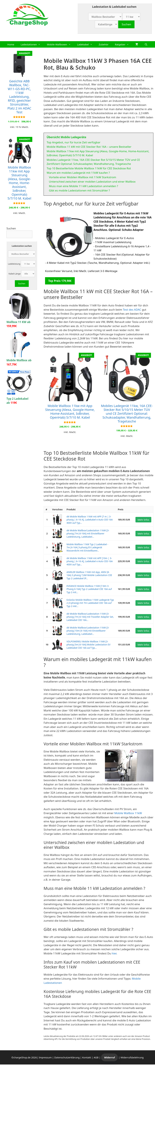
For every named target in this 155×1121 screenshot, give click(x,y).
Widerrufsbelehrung (132, 1057)
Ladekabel (86, 44)
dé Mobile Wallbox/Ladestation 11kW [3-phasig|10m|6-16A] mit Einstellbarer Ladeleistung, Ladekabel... (88, 630)
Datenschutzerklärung (67, 1057)
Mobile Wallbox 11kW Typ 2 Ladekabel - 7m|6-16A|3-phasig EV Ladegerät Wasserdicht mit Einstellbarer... (87, 547)
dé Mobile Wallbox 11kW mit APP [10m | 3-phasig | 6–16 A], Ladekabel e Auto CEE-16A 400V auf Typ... (90, 561)
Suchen (11, 228)
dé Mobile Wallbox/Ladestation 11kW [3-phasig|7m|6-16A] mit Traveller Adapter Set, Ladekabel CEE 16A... (90, 617)
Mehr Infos (143, 519)
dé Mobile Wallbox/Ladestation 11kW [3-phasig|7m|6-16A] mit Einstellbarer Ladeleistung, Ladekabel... (88, 533)
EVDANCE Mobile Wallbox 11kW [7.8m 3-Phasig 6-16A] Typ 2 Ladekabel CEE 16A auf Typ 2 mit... (89, 589)
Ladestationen (32, 44)
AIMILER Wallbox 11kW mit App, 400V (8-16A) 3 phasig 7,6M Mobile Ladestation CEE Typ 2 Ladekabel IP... (89, 575)
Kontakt (86, 1057)
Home (10, 44)
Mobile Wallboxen (60, 44)
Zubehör (103, 44)
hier (114, 953)
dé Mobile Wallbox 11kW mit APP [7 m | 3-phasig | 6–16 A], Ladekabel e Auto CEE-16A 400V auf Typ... (90, 519)
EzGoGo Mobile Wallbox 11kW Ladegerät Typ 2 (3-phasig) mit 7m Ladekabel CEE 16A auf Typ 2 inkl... (90, 603)
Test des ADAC (132, 309)
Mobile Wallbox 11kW (128, 813)
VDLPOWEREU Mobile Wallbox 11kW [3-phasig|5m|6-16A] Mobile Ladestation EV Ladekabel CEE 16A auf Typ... (88, 644)
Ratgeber (123, 44)
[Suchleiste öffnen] (146, 44)
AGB (96, 1057)
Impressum (45, 1057)
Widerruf (109, 1057)
